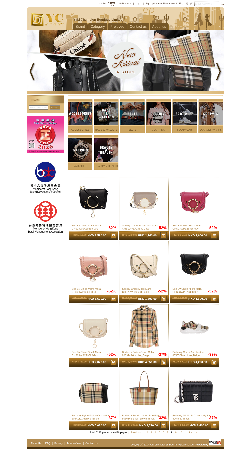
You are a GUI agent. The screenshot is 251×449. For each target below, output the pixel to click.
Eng (181, 3)
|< (129, 432)
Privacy (58, 443)
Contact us (91, 443)
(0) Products (125, 3)
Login (138, 3)
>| (196, 432)
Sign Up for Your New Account (161, 3)
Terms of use (74, 443)
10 (180, 432)
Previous (136, 432)
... (186, 432)
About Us (36, 443)
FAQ (47, 443)
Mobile (102, 3)
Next (192, 432)
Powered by (208, 444)
